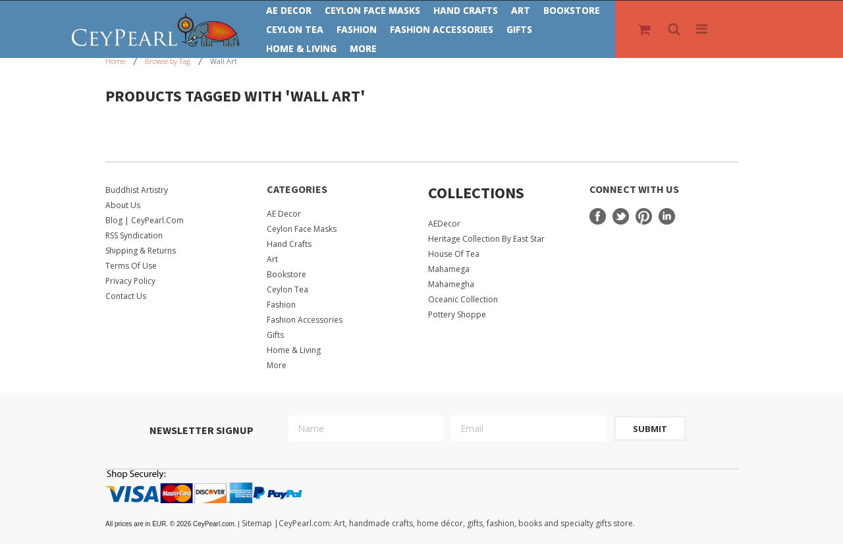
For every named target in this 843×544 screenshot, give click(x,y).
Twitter (620, 216)
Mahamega (449, 269)
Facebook (597, 216)
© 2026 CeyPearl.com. (173, 524)
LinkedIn (667, 216)
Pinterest (644, 216)
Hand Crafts (465, 10)
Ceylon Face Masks (372, 10)
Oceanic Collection (463, 299)
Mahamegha (451, 284)
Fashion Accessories (441, 29)
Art (520, 10)
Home (115, 61)
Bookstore (571, 10)
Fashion (357, 29)
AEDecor (444, 223)
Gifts (519, 29)
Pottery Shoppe (457, 314)
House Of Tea (453, 253)
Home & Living (301, 48)
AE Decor (289, 10)
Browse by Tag (167, 61)
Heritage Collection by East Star (486, 238)
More (363, 48)
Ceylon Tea (294, 29)
